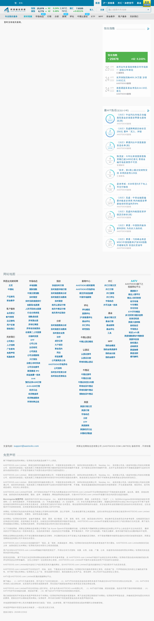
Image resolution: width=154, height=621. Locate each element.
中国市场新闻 (86, 297)
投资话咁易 (134, 318)
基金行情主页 (110, 317)
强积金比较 (110, 353)
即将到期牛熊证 (86, 390)
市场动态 (86, 414)
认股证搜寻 (86, 354)
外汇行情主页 (110, 285)
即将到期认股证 (86, 362)
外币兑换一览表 (110, 305)
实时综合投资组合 (58, 376)
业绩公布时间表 (33, 363)
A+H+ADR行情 (33, 386)
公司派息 (33, 351)
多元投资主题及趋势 (134, 315)
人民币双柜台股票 (33, 309)
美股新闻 (86, 425)
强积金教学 (110, 357)
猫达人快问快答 (134, 298)
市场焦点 (134, 329)
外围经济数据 (86, 433)
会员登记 (11, 313)
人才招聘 (11, 345)
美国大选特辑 (134, 322)
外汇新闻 (110, 293)
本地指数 (33, 285)
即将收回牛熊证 (86, 386)
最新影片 (134, 291)
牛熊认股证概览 (86, 341)
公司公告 (33, 343)
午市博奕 (134, 305)
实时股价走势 (59, 333)
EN (21, 3)
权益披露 (59, 356)
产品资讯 (11, 297)
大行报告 (33, 359)
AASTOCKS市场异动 (58, 364)
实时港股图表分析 (58, 293)
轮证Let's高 (134, 332)
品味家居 (134, 346)
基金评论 (86, 321)
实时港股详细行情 (58, 289)
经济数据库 (33, 394)
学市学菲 (134, 308)
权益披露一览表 (33, 375)
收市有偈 (134, 301)
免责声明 (11, 353)
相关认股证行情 (58, 305)
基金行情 (110, 321)
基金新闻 (110, 325)
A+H (33, 378)
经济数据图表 (33, 398)
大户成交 (59, 345)
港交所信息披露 (86, 293)
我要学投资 (134, 339)
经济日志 (33, 390)
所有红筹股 (33, 324)
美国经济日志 (86, 429)
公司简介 (11, 341)
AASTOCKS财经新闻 (86, 285)
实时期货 (33, 297)
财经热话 (134, 325)
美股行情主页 (86, 406)
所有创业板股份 (33, 328)
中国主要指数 (33, 293)
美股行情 (86, 410)
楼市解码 (134, 357)
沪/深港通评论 (86, 317)
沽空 (59, 337)
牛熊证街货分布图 (86, 382)
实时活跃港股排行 (33, 301)
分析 (86, 418)
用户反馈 (11, 325)
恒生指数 (109, 28)
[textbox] (129, 9)
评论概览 (86, 309)
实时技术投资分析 (58, 372)
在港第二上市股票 (33, 332)
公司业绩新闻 (33, 355)
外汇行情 (110, 289)
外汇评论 (86, 325)
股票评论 (86, 313)
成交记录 (59, 341)
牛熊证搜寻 (86, 374)
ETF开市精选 (134, 312)
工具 (110, 333)
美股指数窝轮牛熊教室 (134, 336)
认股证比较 (86, 358)
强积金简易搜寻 (110, 349)
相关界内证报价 (58, 313)
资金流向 (59, 349)
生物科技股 (33, 336)
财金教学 (11, 300)
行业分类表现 (33, 313)
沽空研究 (33, 347)
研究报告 (86, 329)
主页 (11, 285)
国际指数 (33, 289)
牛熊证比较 (86, 378)
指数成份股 (33, 317)
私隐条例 (11, 357)
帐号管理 (10, 317)
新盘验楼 (134, 350)
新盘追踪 (134, 353)
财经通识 (134, 343)
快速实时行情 (58, 285)
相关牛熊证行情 (58, 309)
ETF (33, 340)
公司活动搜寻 (33, 367)
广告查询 (11, 349)
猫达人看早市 (134, 294)
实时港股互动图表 (58, 297)
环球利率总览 (33, 402)
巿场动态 (110, 301)
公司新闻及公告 (58, 360)
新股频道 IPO (33, 371)
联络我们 (11, 329)
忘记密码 (11, 321)
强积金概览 (110, 345)
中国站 (11, 289)
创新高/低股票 (33, 305)
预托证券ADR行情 (33, 382)
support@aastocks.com (26, 446)
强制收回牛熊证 (86, 394)
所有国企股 (33, 320)
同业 (59, 352)
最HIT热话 (116, 110)
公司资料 (58, 368)
